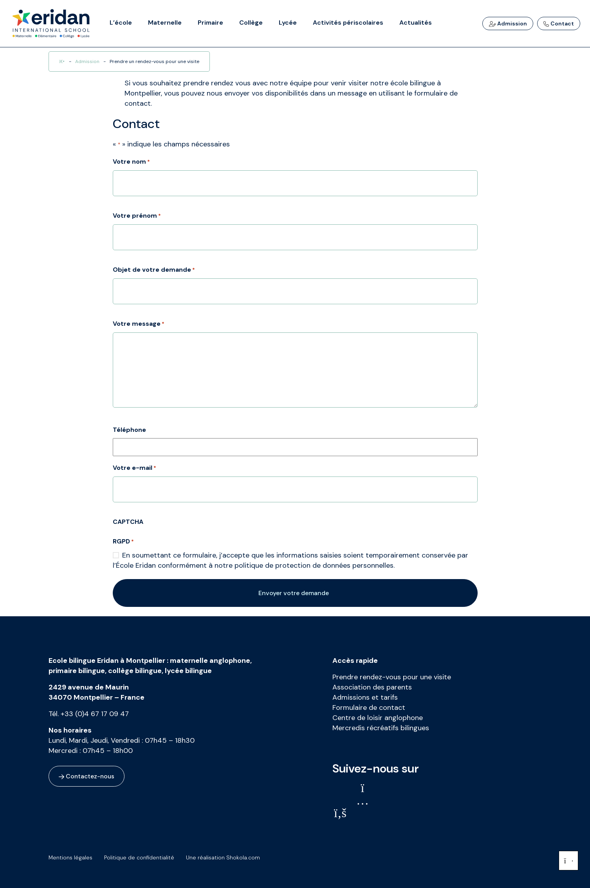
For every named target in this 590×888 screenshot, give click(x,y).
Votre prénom (137, 216)
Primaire (210, 22)
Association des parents (372, 687)
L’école (121, 22)
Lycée (288, 22)
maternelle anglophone (210, 660)
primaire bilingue (77, 670)
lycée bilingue (188, 670)
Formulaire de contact (368, 707)
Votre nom (131, 162)
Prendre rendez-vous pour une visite (391, 677)
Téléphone (129, 430)
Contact (558, 23)
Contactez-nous (87, 776)
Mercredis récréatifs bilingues (380, 728)
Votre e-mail (134, 468)
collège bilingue (135, 670)
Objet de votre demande (154, 270)
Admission (508, 23)
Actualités (415, 22)
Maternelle (165, 22)
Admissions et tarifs (365, 697)
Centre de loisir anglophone (377, 717)
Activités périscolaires (348, 22)
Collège (251, 22)
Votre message (138, 324)
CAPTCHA (128, 522)
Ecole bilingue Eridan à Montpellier (107, 660)
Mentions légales (70, 857)
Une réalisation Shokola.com (227, 857)
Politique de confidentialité (141, 857)
